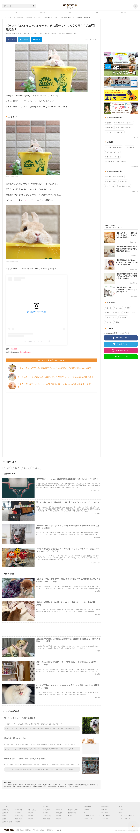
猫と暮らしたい (73, 810)
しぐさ (108, 308)
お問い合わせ (20, 830)
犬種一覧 (134, 137)
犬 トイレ (122, 809)
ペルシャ (123, 181)
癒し (70, 13)
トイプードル (105, 815)
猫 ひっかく (105, 812)
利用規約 (28, 830)
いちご (7, 468)
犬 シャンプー (88, 818)
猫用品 (70, 816)
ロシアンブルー (111, 181)
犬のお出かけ (19, 816)
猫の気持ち (59, 813)
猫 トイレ (86, 812)
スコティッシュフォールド (114, 176)
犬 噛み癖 (86, 809)
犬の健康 (5, 813)
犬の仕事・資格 (7, 822)
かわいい (25, 468)
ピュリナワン (123, 806)
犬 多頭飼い (87, 806)
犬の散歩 (5, 816)
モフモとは (57, 830)
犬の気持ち (18, 813)
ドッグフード (105, 818)
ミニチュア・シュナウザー (114, 132)
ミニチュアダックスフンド (92, 815)
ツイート (24, 39)
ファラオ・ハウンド (112, 157)
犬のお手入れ (32, 813)
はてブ (36, 40)
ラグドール (109, 186)
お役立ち (43, 13)
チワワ (121, 812)
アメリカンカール (123, 186)
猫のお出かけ (47, 816)
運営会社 (50, 830)
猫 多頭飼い (105, 806)
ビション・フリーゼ (112, 152)
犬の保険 (30, 819)
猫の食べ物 (59, 810)
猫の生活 (58, 816)
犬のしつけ (5, 810)
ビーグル (108, 127)
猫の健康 (45, 813)
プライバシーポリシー (39, 830)
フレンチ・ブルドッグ (123, 127)
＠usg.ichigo (25, 352)
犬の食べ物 (18, 810)
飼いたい (116, 313)
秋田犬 (108, 123)
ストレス (118, 308)
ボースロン (129, 147)
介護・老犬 (18, 819)
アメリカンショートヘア (126, 815)
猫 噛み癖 (104, 809)
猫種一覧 (134, 191)
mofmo (70, 6)
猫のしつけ (46, 810)
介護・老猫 (46, 819)
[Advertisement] (51, 424)
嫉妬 (107, 313)
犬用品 (4, 819)
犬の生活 (30, 816)
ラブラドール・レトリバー (123, 123)
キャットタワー (111, 317)
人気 (16, 13)
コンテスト (124, 13)
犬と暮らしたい (32, 810)
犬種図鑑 (134, 166)
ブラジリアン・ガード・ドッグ (115, 161)
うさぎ (16, 468)
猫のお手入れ (72, 813)
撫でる (108, 322)
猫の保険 (58, 819)
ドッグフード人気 (124, 818)
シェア (11, 40)
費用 (127, 308)
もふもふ (36, 468)
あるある (123, 317)
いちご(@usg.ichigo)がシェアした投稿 (36, 341)
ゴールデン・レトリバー (113, 147)
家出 (116, 322)
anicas (14, 349)
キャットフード (129, 313)
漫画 (97, 13)
